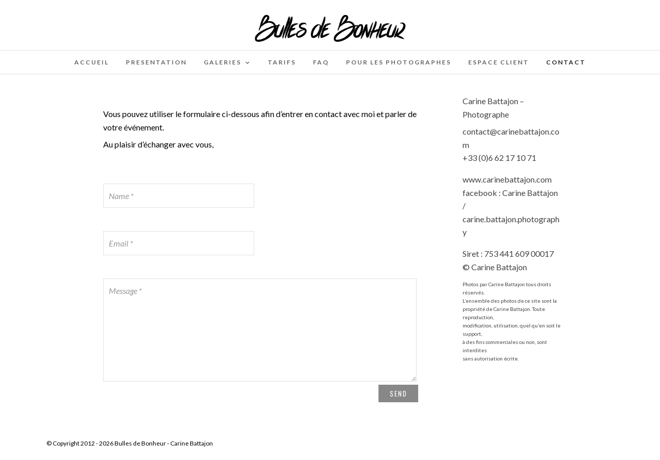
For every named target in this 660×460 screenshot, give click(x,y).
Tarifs (282, 62)
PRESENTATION (156, 62)
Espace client (498, 62)
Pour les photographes (398, 62)
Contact (566, 62)
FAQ (321, 62)
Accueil (91, 62)
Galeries (222, 62)
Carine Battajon (191, 443)
